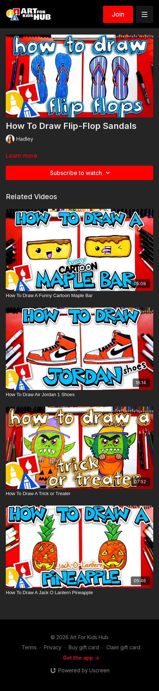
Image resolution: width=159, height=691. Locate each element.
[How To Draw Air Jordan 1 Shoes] (79, 394)
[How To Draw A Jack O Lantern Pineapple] (79, 592)
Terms (29, 647)
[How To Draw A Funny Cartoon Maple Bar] (79, 295)
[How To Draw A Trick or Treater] (79, 493)
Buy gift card (84, 647)
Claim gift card (123, 647)
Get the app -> (81, 658)
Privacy (52, 647)
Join (118, 14)
